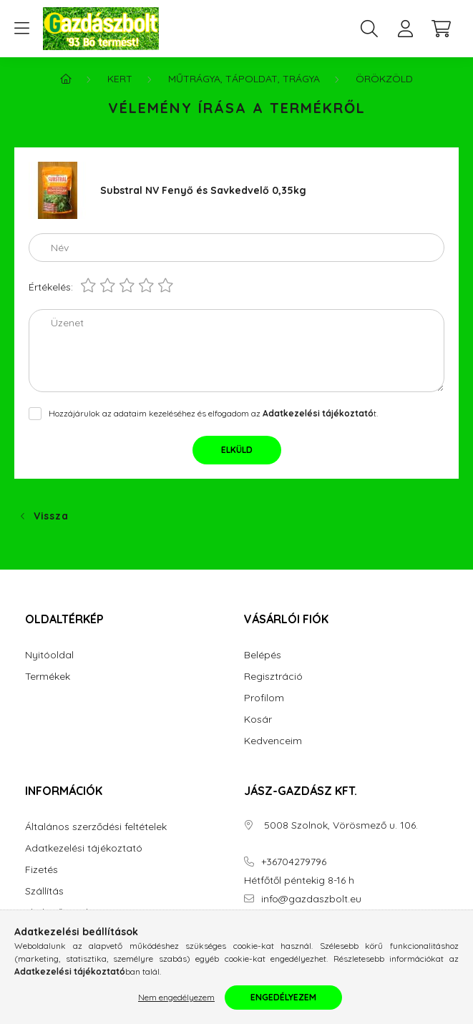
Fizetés (41, 870)
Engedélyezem (283, 997)
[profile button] (405, 28)
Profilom (264, 698)
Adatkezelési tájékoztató (83, 848)
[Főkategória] (66, 78)
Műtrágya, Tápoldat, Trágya (244, 78)
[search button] (369, 28)
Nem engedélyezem (176, 997)
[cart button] (440, 28)
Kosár (258, 719)
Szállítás (44, 891)
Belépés (262, 655)
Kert (119, 78)
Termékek (47, 677)
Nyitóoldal (49, 655)
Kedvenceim (273, 741)
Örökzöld (384, 78)
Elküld (237, 449)
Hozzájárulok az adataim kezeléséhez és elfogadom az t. (213, 413)
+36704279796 (293, 862)
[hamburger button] (21, 28)
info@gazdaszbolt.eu (311, 899)
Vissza (51, 515)
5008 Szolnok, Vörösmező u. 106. (339, 825)
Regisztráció (273, 677)
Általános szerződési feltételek (96, 827)
